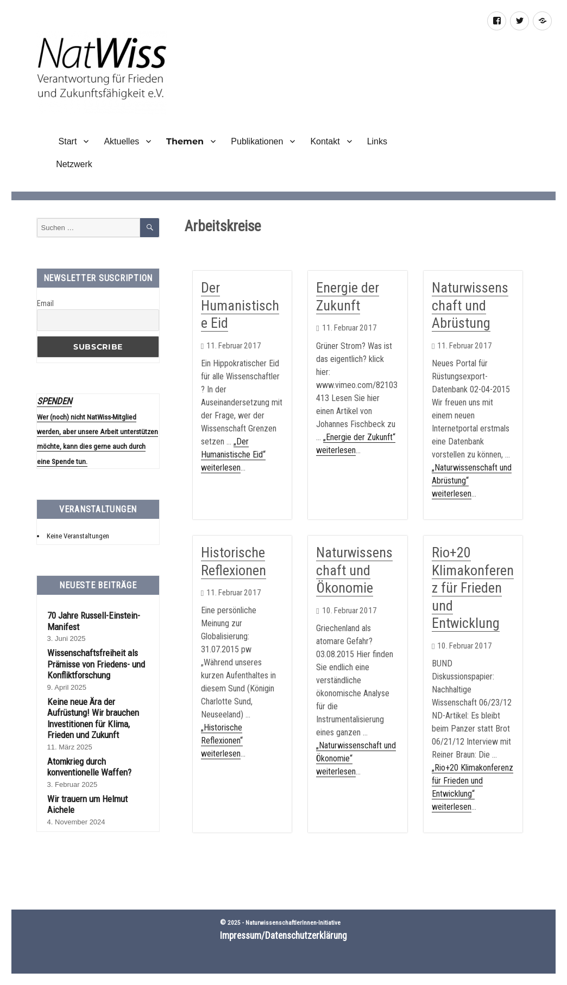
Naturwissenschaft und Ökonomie (354, 570)
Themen (185, 141)
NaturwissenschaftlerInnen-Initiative (293, 922)
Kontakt (324, 141)
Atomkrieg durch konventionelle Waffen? (89, 767)
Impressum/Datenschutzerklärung (283, 935)
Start (66, 141)
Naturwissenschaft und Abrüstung (470, 305)
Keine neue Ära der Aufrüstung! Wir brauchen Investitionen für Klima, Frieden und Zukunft (93, 718)
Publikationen (257, 141)
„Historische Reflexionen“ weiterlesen (222, 740)
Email (45, 303)
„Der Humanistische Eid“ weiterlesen (233, 454)
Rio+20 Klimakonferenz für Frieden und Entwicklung (473, 587)
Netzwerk (74, 164)
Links (377, 141)
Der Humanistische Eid (240, 305)
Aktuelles (121, 141)
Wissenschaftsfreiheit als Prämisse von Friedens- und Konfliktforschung (96, 664)
